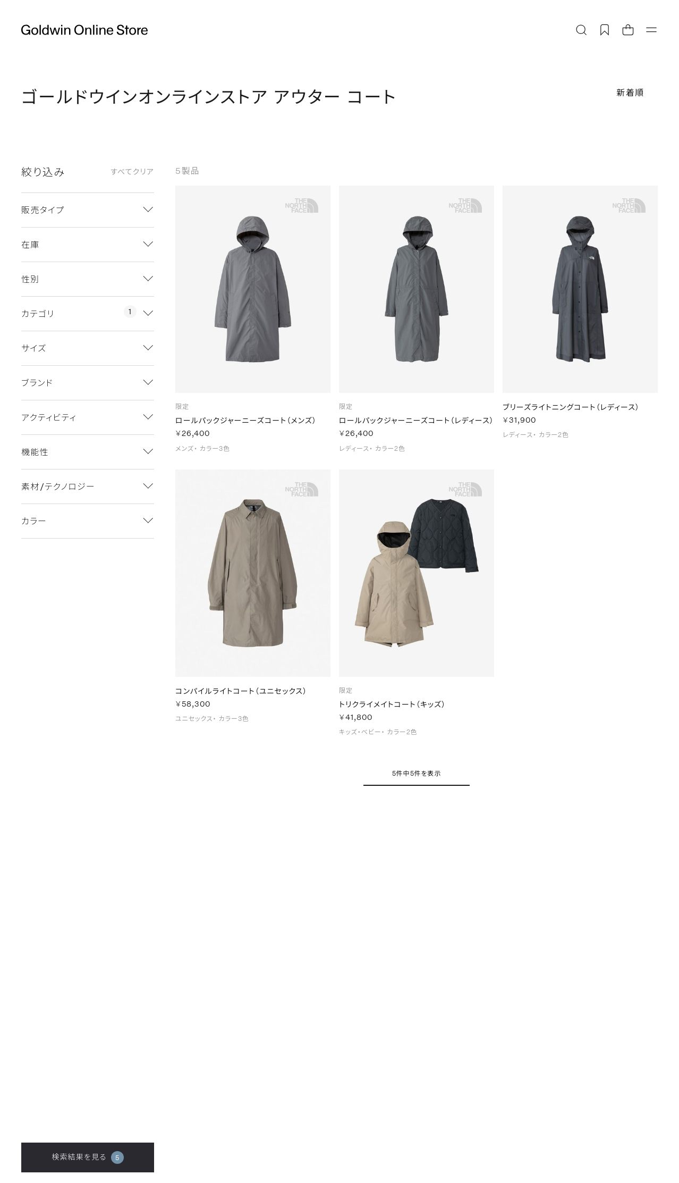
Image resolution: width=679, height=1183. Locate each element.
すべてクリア (132, 171)
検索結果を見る (87, 1157)
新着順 (630, 92)
